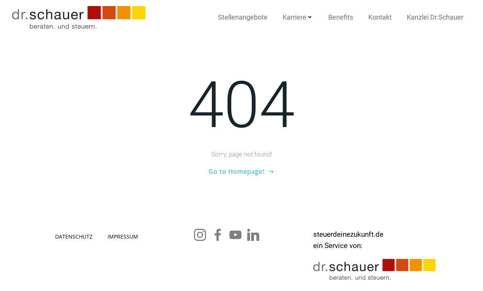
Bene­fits (340, 17)
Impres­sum (123, 236)
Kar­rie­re (298, 17)
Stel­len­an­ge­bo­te (243, 17)
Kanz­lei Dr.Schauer (435, 17)
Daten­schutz (73, 236)
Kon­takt (380, 17)
